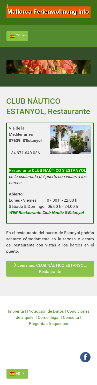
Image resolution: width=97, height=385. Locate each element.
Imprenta (16, 311)
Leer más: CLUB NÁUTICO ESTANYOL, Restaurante (50, 268)
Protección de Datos (45, 311)
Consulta (71, 317)
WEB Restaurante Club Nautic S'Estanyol (46, 212)
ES (15, 35)
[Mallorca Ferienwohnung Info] (48, 12)
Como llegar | (50, 317)
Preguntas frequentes (48, 323)
